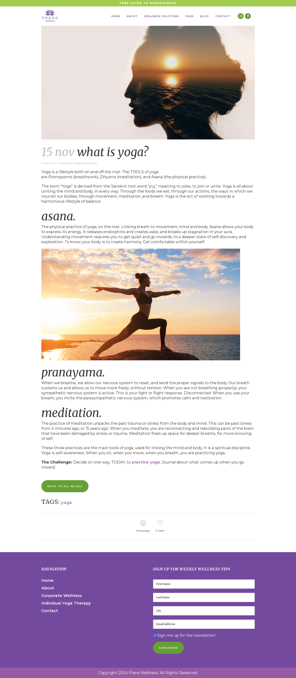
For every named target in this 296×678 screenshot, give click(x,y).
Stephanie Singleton (86, 163)
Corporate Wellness (61, 595)
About (47, 588)
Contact (49, 611)
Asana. (58, 216)
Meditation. (71, 413)
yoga (66, 502)
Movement (66, 163)
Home (47, 580)
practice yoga (146, 462)
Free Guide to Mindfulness (148, 3)
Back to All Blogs (64, 486)
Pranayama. (73, 372)
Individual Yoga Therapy (66, 603)
